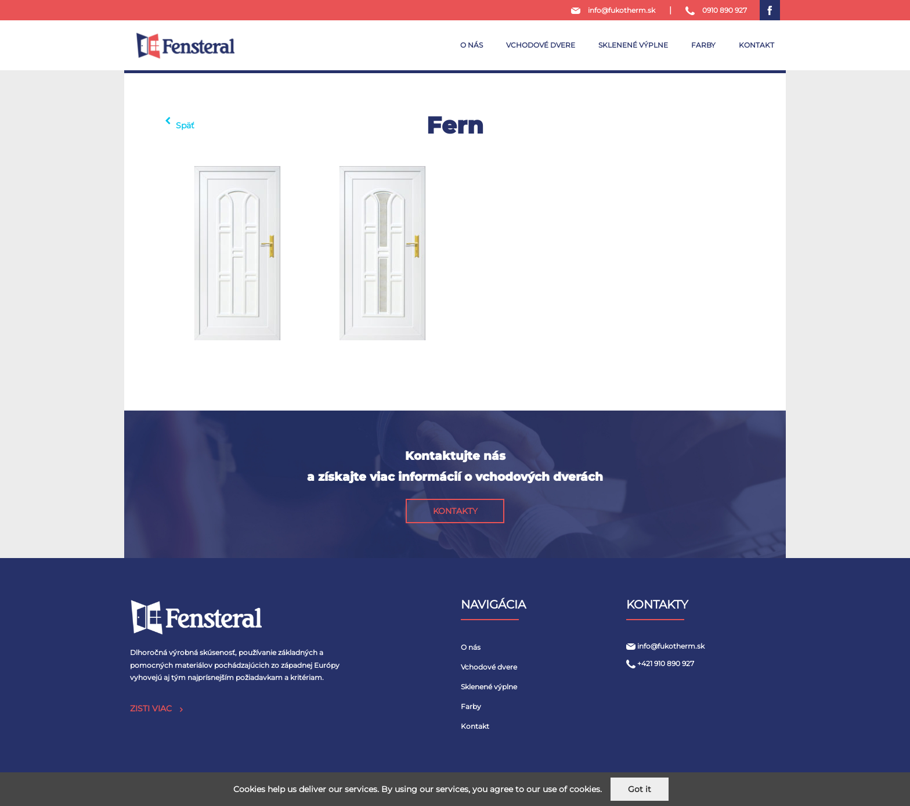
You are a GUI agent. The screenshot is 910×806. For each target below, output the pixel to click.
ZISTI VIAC (156, 708)
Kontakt (756, 45)
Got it (639, 789)
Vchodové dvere (540, 45)
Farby (703, 45)
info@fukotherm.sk (613, 10)
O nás (471, 45)
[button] (455, 511)
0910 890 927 (716, 10)
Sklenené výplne (633, 45)
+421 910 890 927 (660, 663)
